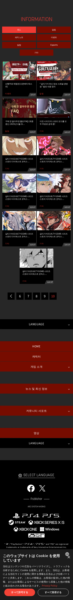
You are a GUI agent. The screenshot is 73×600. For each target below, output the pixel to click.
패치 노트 (19, 37)
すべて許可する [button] (19, 592)
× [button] (68, 557)
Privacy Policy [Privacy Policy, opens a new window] (49, 585)
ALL (19, 29)
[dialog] (36, 574)
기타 (36, 52)
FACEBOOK (31, 488)
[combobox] (67, 554)
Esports (54, 44)
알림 (54, 29)
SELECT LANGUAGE (36, 475)
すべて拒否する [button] (53, 592)
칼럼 (19, 44)
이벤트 (54, 37)
